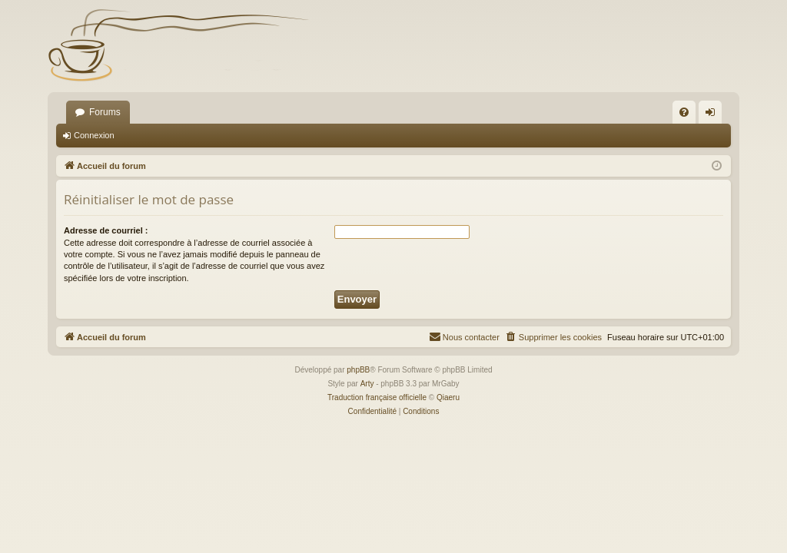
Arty (367, 383)
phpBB (358, 370)
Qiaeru (448, 397)
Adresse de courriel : (106, 230)
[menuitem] (684, 112)
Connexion (94, 135)
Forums (105, 112)
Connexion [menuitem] (714, 115)
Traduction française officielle (377, 397)
